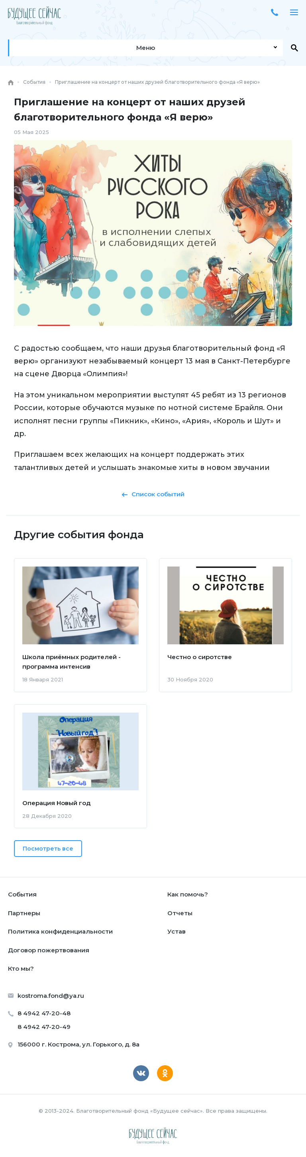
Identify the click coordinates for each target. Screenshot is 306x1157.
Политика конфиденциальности (60, 931)
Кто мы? (21, 968)
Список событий (153, 494)
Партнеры (24, 913)
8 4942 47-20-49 (44, 1027)
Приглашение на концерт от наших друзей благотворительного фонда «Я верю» (157, 82)
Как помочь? (187, 894)
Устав (176, 931)
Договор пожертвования (48, 950)
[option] (153, 233)
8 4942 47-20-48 (44, 1013)
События (34, 82)
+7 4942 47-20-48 (274, 12)
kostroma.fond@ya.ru (51, 995)
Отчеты (179, 913)
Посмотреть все (48, 848)
